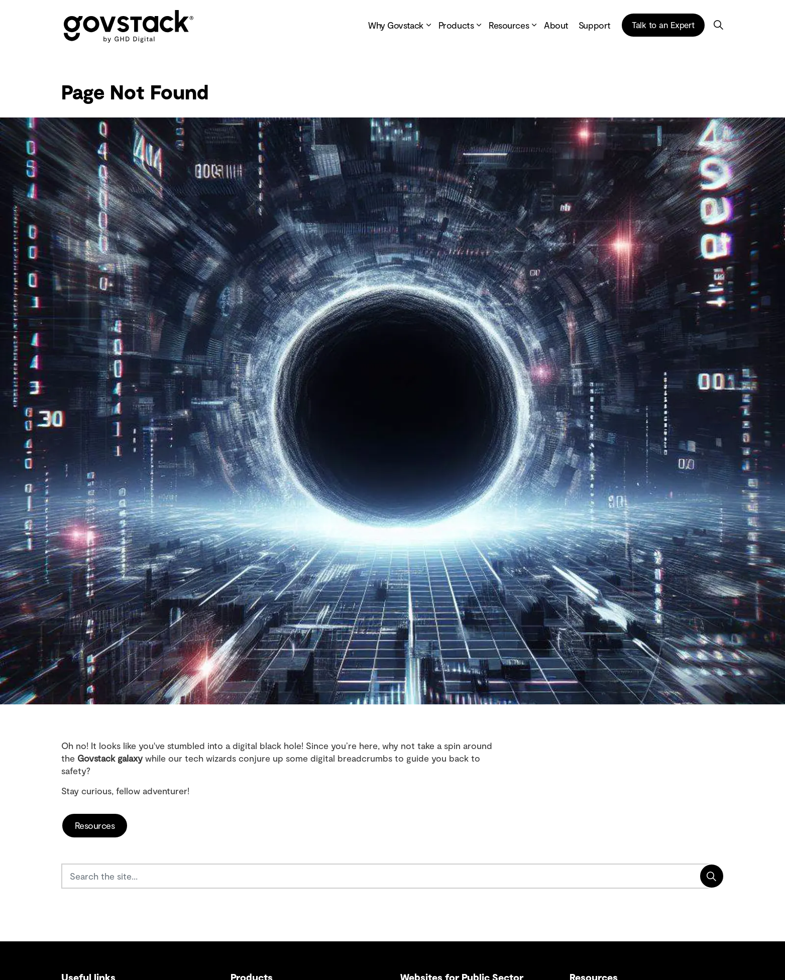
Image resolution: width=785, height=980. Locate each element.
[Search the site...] (392, 876)
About (556, 25)
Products (456, 25)
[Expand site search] (718, 25)
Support (595, 25)
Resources (509, 25)
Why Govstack (395, 25)
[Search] (711, 876)
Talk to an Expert (663, 25)
